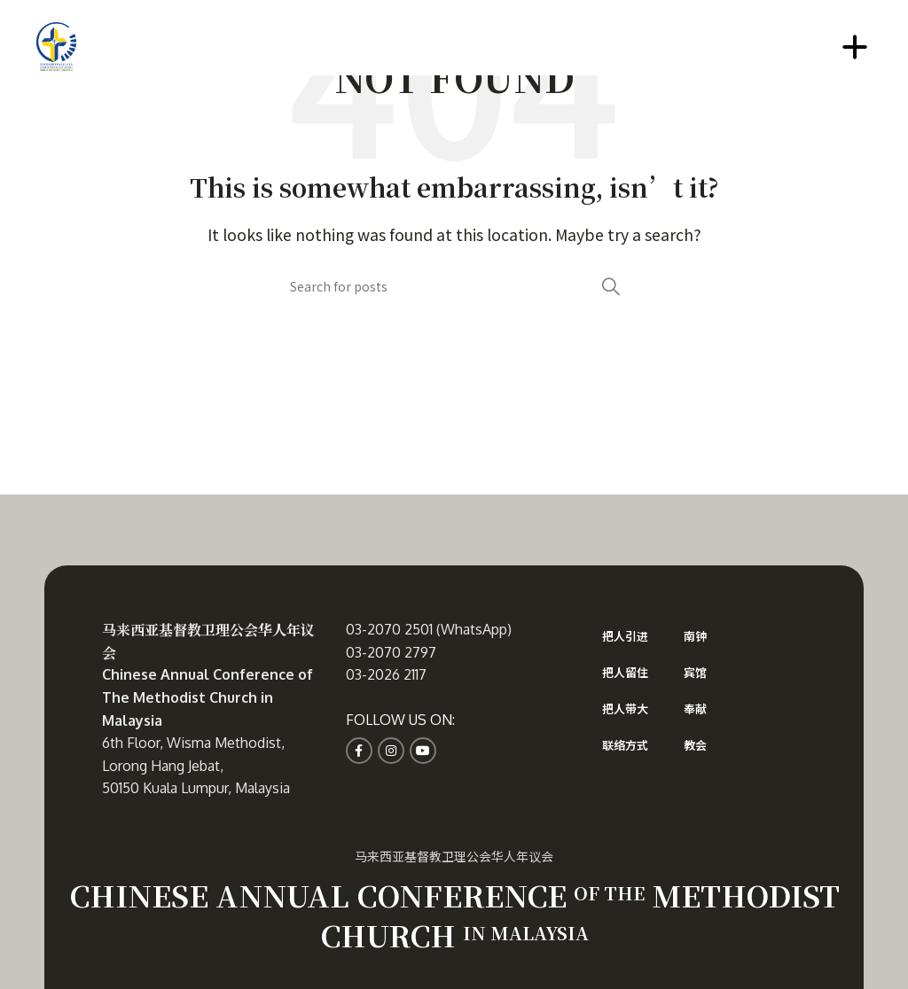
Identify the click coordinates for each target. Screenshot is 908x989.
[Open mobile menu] (855, 47)
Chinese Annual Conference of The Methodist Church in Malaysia (207, 697)
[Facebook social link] (359, 750)
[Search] (454, 286)
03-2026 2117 (386, 674)
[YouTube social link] (423, 750)
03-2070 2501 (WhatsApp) (429, 629)
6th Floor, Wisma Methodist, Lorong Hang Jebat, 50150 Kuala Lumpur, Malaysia (196, 765)
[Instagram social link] (391, 750)
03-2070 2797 (391, 652)
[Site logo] (56, 44)
